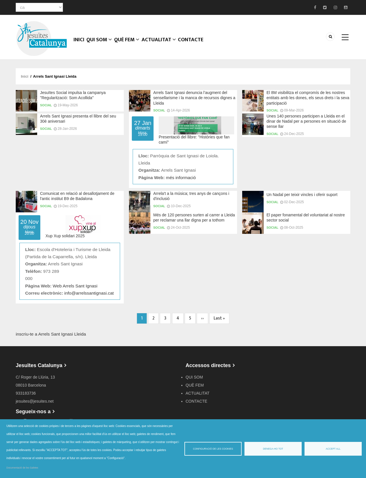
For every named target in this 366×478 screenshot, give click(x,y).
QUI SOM (102, 44)
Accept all (333, 448)
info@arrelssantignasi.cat (89, 293)
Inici (80, 44)
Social (46, 105)
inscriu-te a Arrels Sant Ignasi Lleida (51, 334)
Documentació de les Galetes (22, 467)
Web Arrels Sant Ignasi (75, 285)
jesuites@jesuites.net (35, 401)
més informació (181, 177)
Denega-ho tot (273, 448)
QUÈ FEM (131, 44)
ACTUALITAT (164, 44)
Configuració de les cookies (213, 448)
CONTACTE (197, 44)
